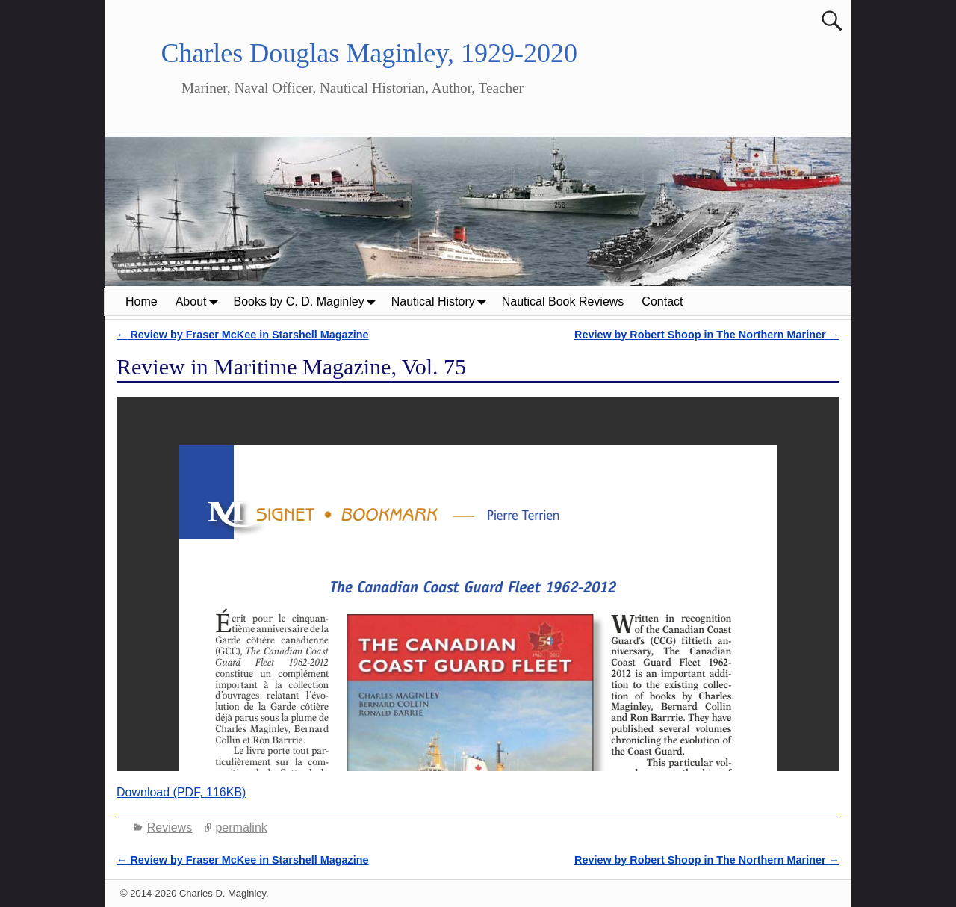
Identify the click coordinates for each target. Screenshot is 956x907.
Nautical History (442, 301)
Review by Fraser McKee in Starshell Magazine (243, 335)
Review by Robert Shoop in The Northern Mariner (706, 335)
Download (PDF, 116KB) (181, 792)
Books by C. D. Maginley (308, 301)
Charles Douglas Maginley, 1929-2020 (369, 53)
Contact (662, 301)
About (200, 301)
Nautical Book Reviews (563, 301)
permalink (241, 827)
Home (141, 301)
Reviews (169, 827)
